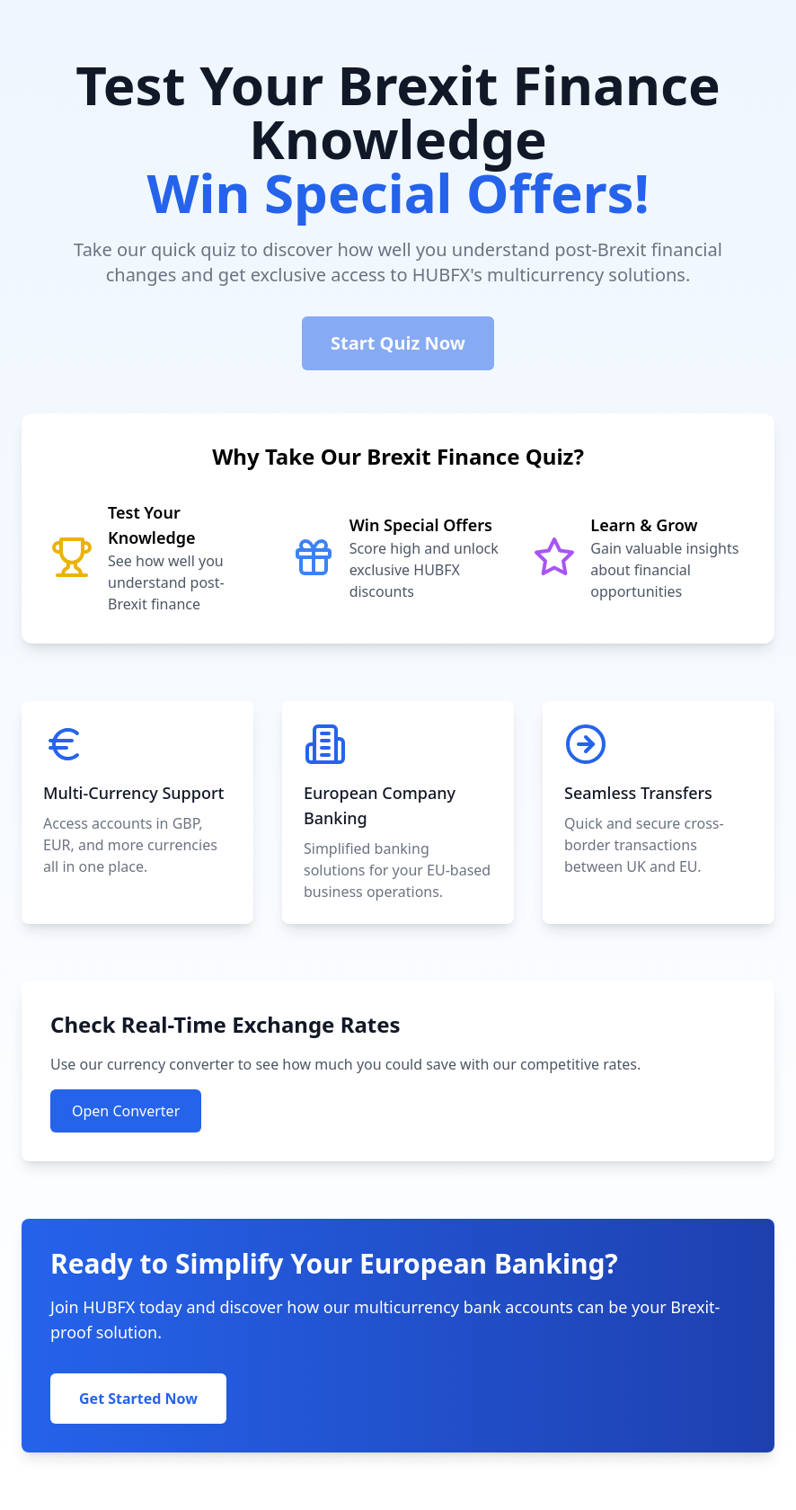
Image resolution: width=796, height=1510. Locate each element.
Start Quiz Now (398, 343)
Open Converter (126, 1111)
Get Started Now (138, 1398)
